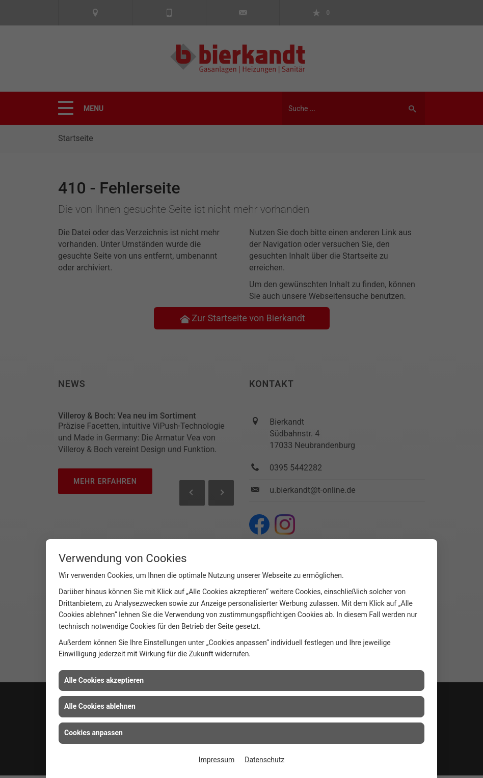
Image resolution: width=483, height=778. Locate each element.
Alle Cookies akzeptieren (104, 680)
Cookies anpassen (93, 733)
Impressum (216, 760)
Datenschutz (264, 760)
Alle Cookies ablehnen (100, 706)
